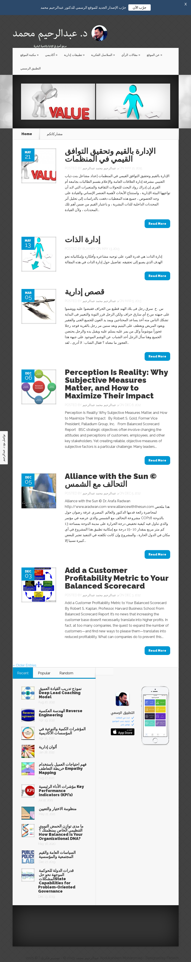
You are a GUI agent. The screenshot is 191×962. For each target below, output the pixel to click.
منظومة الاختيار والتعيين (58, 801)
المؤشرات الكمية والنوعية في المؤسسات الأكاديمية (62, 723)
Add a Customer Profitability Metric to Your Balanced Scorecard (116, 570)
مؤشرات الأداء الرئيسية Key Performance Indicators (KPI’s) (61, 783)
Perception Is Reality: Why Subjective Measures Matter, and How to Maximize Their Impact (116, 376)
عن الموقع (154, 47)
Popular (44, 665)
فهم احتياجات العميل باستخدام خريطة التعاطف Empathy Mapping (63, 760)
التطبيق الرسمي (30, 60)
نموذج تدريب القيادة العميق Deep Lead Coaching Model (60, 685)
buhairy (89, 241)
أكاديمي (51, 47)
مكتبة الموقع (29, 47)
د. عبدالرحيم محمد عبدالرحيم (101, 160)
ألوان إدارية (48, 739)
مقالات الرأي (130, 47)
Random (66, 665)
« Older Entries (24, 658)
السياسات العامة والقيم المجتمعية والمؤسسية (57, 847)
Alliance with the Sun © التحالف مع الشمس (111, 472)
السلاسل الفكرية (103, 47)
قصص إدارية (84, 284)
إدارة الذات (82, 231)
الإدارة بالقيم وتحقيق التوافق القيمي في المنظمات (110, 147)
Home (26, 126)
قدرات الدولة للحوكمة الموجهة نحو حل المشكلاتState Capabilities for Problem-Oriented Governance (56, 873)
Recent (23, 665)
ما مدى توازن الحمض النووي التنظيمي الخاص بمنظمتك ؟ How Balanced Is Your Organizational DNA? (61, 824)
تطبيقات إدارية (74, 47)
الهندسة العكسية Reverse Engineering (60, 705)
